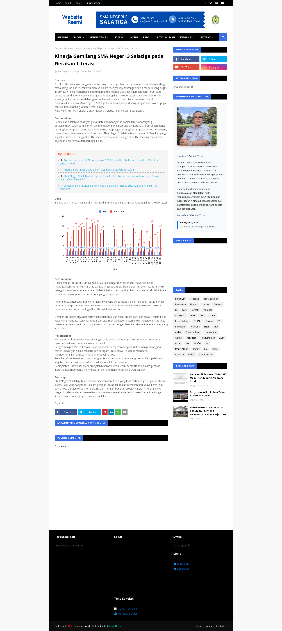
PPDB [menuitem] (146, 37)
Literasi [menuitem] (206, 37)
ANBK (178, 332)
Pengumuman (208, 337)
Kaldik (215, 348)
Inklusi (191, 354)
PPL (219, 321)
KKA (188, 343)
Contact (78, 2)
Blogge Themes (115, 626)
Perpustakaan (182, 321)
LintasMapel (211, 332)
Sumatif (195, 309)
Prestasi (218, 304)
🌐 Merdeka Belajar (125, 613)
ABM (221, 337)
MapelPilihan (181, 348)
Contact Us (221, 626)
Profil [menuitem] (78, 37)
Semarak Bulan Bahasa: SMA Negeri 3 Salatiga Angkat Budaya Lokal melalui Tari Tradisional (108, 187)
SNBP (207, 326)
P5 (176, 309)
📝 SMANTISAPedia (125, 608)
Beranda (59, 48)
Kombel (208, 309)
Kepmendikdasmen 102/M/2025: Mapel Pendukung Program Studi (208, 378)
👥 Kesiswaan (181, 568)
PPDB (192, 315)
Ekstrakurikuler (192, 332)
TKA (216, 326)
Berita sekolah (210, 298)
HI (207, 343)
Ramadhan (180, 326)
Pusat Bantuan (93, 2)
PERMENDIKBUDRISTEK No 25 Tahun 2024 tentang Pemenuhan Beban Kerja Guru (208, 411)
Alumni (178, 337)
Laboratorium (206, 354)
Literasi (69, 48)
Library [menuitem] (118, 37)
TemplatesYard (82, 626)
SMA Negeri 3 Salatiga (68, 71)
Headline (194, 298)
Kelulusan (191, 337)
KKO (202, 315)
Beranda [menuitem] (63, 37)
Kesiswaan (180, 304)
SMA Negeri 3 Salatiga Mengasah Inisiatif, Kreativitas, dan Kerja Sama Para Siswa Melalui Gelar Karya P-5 (108, 177)
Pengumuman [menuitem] (166, 37)
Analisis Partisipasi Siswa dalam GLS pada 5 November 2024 (99, 169)
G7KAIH (197, 321)
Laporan (179, 354)
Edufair (197, 343)
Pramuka (195, 326)
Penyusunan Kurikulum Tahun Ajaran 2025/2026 (208, 393)
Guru (184, 309)
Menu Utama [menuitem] (98, 37)
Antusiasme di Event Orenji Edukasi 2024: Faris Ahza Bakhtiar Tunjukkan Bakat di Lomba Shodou (108, 161)
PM (205, 348)
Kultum (211, 315)
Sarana (209, 321)
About (68, 2)
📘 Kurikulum (181, 564)
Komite (196, 348)
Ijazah (178, 343)
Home (58, 2)
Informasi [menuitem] (186, 37)
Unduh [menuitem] (133, 37)
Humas (193, 304)
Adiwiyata (180, 315)
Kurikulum (180, 298)
